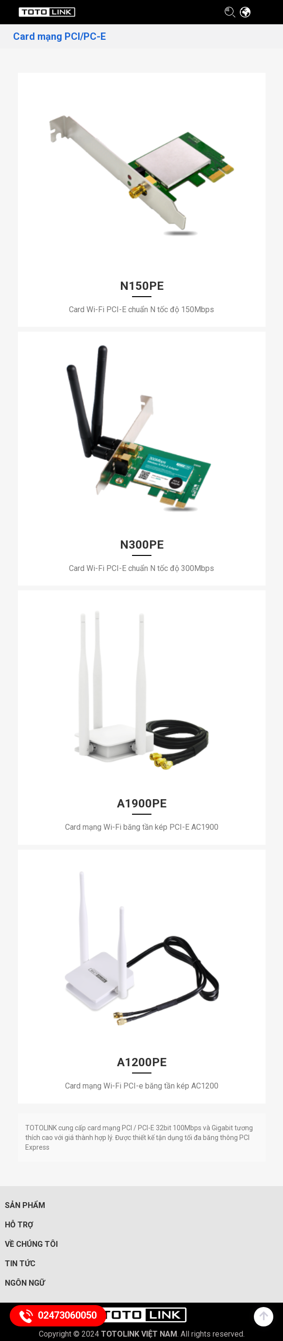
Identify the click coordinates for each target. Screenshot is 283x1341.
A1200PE (141, 1062)
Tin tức (20, 1263)
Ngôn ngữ (25, 1283)
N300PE (142, 545)
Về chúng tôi (31, 1244)
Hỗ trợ (19, 1224)
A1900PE (141, 803)
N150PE (142, 286)
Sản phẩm (25, 1205)
